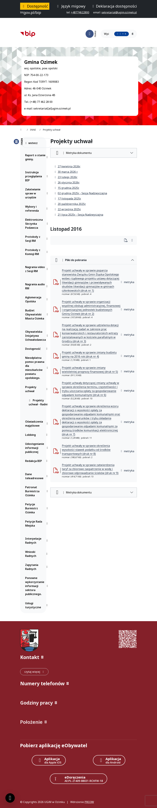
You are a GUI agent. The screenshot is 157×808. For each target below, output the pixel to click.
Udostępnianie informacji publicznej (37, 448)
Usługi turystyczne (37, 605)
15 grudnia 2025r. (66, 188)
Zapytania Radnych (37, 567)
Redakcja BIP (37, 461)
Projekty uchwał (37, 389)
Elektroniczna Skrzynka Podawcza (37, 224)
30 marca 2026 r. (66, 172)
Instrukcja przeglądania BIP (37, 176)
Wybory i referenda (37, 208)
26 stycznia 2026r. (67, 182)
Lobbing (37, 435)
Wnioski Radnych (37, 554)
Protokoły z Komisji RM (37, 252)
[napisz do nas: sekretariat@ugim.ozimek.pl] (119, 12)
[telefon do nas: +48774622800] (80, 12)
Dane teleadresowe (37, 476)
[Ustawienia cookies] (10, 798)
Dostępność (37, 349)
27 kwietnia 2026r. (67, 166)
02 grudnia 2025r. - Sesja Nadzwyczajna (80, 193)
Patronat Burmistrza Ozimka (37, 491)
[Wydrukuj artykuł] (127, 240)
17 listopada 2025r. (67, 198)
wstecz (31, 143)
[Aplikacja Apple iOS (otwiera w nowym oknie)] (48, 760)
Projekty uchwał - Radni (38, 402)
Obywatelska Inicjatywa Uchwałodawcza (37, 336)
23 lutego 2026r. (65, 177)
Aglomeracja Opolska (37, 299)
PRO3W (89, 802)
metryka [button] (127, 282)
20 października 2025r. (70, 204)
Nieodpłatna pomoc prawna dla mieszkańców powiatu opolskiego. (37, 368)
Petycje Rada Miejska (37, 523)
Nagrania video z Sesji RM (37, 269)
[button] (78, 657)
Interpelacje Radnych (37, 540)
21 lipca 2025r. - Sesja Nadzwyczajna (78, 214)
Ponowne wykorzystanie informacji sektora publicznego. (37, 586)
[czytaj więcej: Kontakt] (34, 672)
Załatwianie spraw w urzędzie (37, 193)
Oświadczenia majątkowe (37, 423)
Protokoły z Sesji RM (37, 239)
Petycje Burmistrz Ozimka (37, 508)
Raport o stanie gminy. (37, 157)
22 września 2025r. (67, 209)
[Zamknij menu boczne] (18, 141)
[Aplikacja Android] (109, 760)
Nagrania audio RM (37, 286)
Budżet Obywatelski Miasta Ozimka (37, 314)
